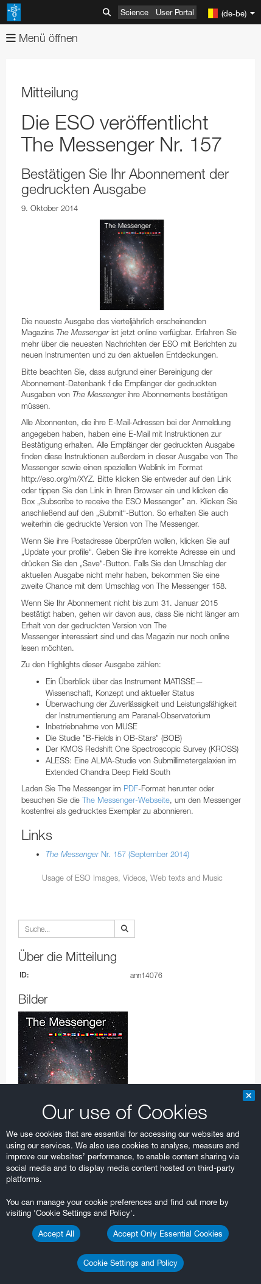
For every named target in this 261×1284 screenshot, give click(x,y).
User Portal (175, 12)
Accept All (56, 1233)
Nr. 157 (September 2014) (117, 854)
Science (134, 12)
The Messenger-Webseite (126, 800)
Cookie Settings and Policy (130, 1263)
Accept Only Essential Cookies (168, 1233)
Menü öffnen (42, 38)
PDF (131, 788)
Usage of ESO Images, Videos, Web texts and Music (132, 878)
